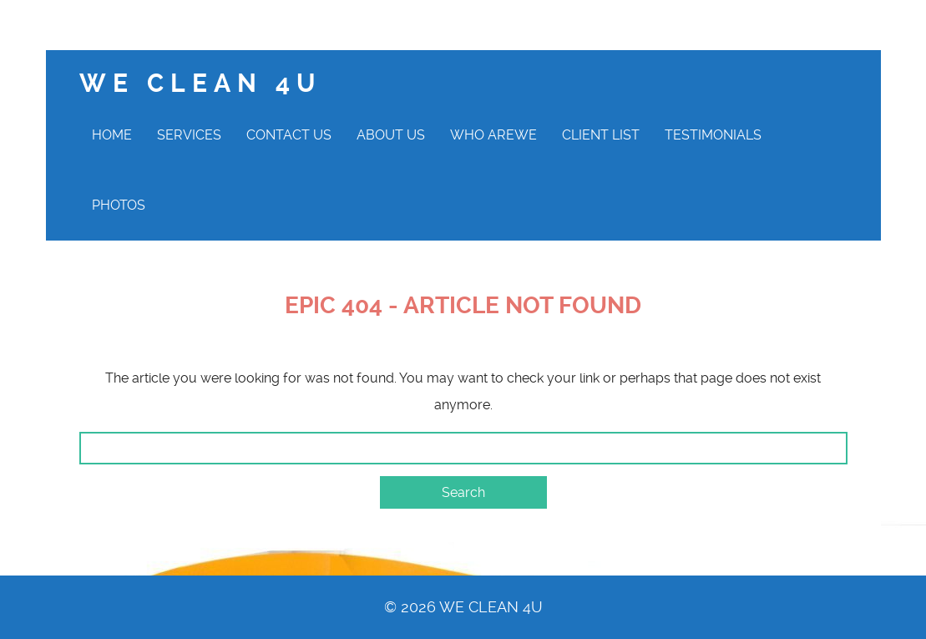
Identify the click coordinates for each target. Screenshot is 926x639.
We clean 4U (200, 83)
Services (189, 135)
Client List (601, 135)
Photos (118, 205)
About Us (391, 135)
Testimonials (713, 135)
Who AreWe (493, 135)
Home (112, 135)
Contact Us (288, 135)
